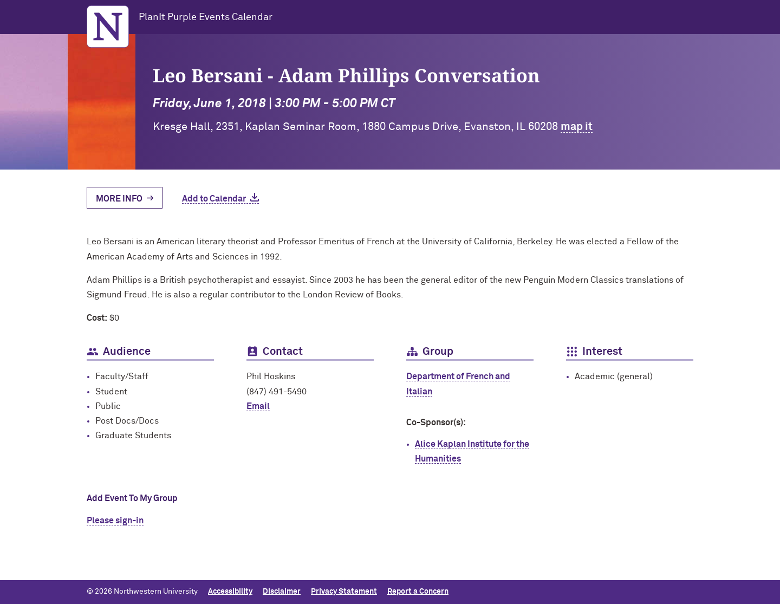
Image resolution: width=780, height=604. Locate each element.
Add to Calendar (214, 198)
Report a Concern (417, 591)
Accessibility (230, 591)
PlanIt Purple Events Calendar (205, 17)
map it (577, 126)
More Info (119, 198)
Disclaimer (282, 591)
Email (258, 406)
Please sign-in (115, 520)
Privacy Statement (344, 591)
